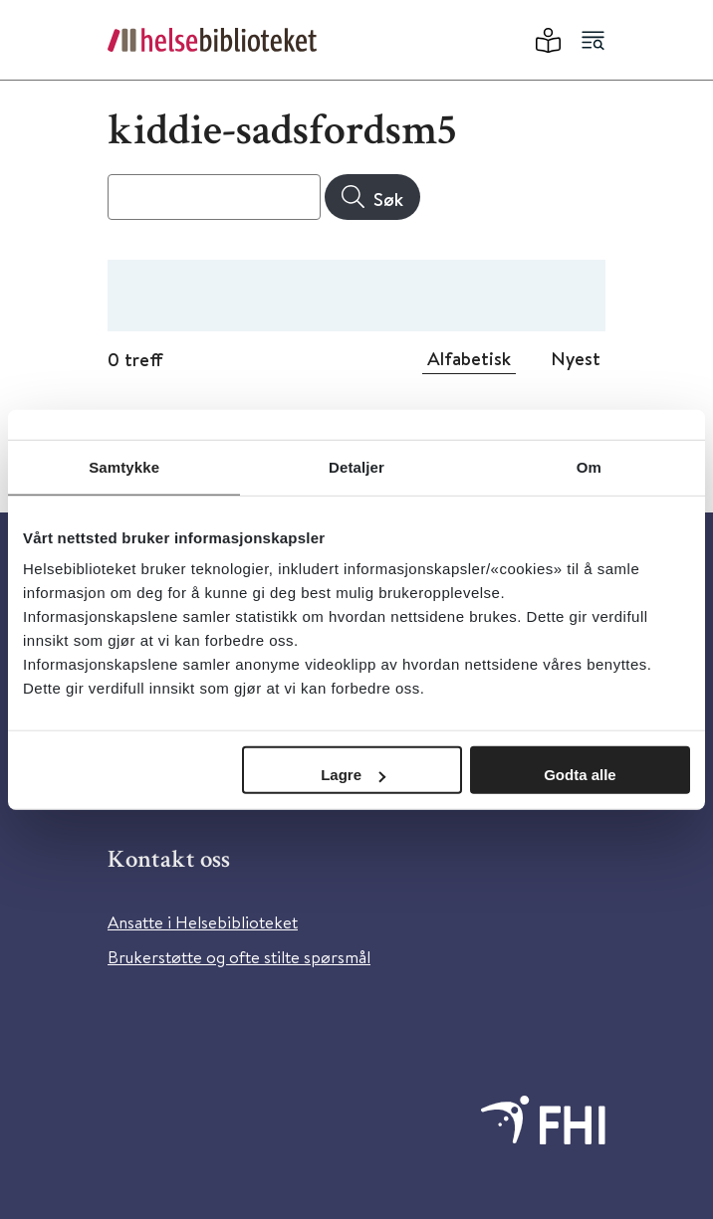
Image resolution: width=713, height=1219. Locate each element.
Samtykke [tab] (124, 466)
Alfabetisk (469, 358)
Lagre (353, 774)
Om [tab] (589, 466)
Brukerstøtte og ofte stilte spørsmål (239, 956)
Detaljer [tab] (356, 466)
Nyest (575, 358)
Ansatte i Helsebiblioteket (203, 922)
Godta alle (580, 774)
